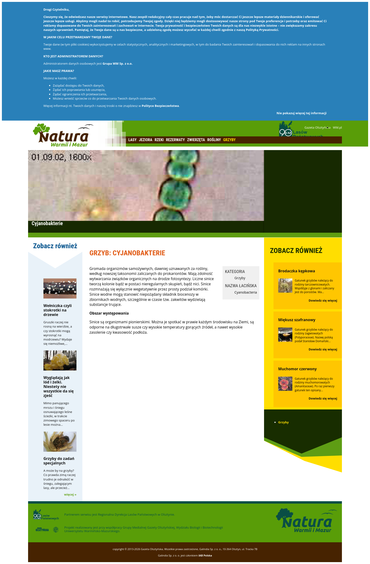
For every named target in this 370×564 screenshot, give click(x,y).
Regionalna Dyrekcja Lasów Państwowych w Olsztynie (136, 514)
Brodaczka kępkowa (296, 271)
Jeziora (145, 140)
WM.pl (337, 127)
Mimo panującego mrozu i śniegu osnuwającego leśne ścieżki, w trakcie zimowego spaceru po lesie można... (59, 414)
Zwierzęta (196, 140)
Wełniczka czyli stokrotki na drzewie (57, 310)
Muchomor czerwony (297, 368)
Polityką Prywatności (262, 30)
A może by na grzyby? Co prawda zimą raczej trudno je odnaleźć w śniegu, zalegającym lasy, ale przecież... (59, 479)
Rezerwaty (175, 140)
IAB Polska (205, 555)
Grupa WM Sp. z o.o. (117, 63)
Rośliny (214, 140)
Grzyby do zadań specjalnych (58, 461)
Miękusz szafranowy (296, 319)
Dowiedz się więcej (323, 300)
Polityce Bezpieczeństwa (160, 106)
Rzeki (159, 140)
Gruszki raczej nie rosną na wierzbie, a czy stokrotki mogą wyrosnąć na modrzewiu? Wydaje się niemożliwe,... (57, 333)
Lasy (132, 140)
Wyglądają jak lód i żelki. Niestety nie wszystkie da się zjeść (58, 386)
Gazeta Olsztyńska (317, 127)
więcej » (70, 494)
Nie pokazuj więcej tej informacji (302, 113)
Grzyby (229, 140)
